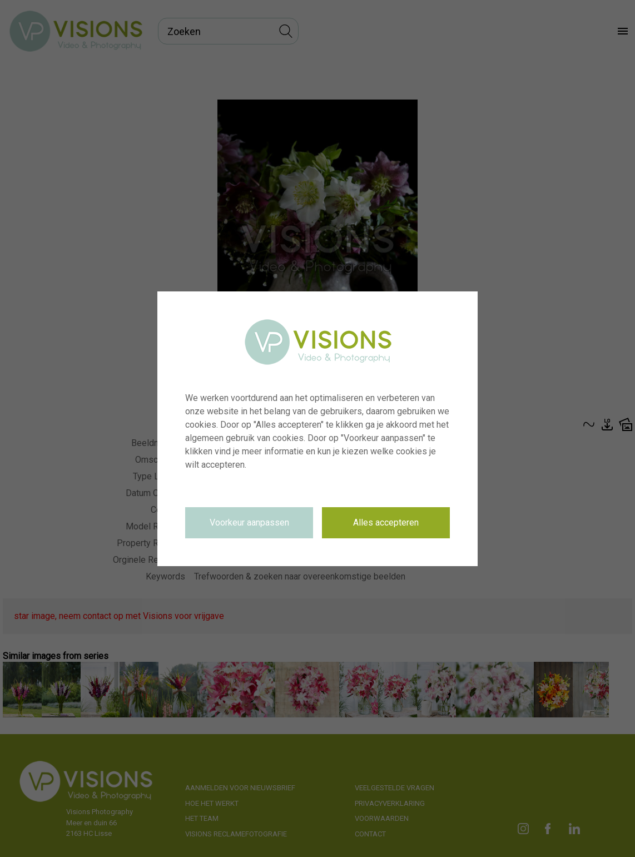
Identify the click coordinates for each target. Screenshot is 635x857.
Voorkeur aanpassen (249, 522)
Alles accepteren (386, 522)
